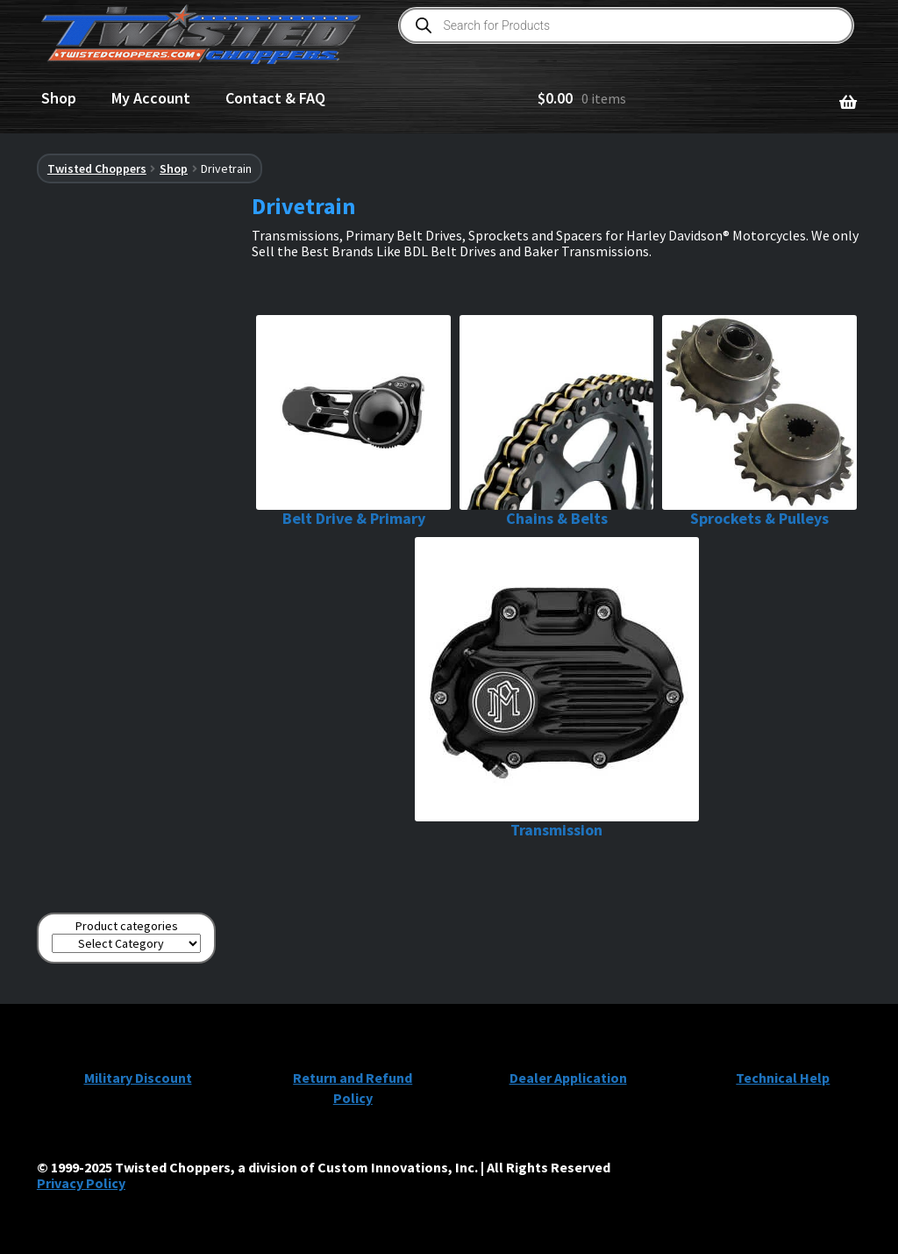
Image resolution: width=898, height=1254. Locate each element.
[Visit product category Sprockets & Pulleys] (759, 421)
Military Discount (138, 1077)
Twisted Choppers (96, 168)
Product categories (126, 926)
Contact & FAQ (275, 98)
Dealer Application (568, 1077)
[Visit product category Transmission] (556, 688)
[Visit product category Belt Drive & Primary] (353, 421)
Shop (58, 98)
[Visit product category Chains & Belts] (557, 421)
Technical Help (783, 1077)
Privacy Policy (81, 1183)
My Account (150, 98)
